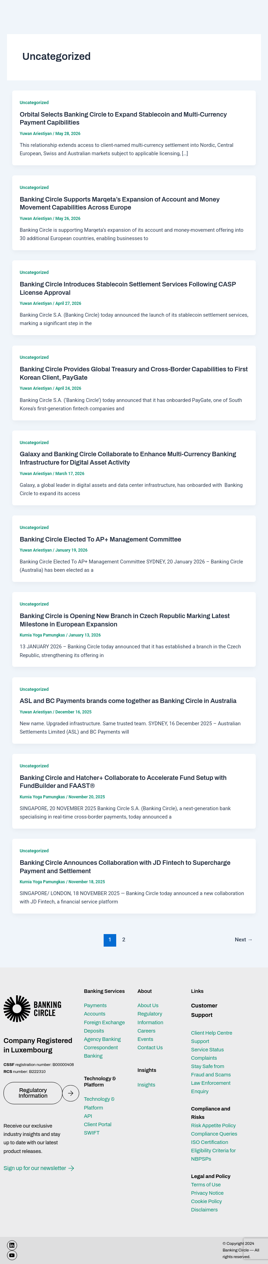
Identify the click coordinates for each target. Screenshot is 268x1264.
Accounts (94, 1014)
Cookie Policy (206, 1201)
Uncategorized (34, 102)
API (88, 1116)
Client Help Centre (211, 1033)
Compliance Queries (214, 1134)
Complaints (204, 1058)
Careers (146, 1031)
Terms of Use (206, 1184)
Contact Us (150, 1047)
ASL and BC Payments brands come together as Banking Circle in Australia (128, 700)
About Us (147, 1005)
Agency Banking (102, 1039)
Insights (146, 1085)
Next (244, 940)
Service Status (207, 1049)
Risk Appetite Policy (213, 1125)
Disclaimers (204, 1209)
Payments (95, 1005)
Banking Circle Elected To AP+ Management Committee (100, 539)
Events (145, 1039)
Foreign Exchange (104, 1022)
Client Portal (97, 1124)
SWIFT (91, 1133)
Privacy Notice (207, 1193)
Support (200, 1041)
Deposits (94, 1031)
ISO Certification (209, 1142)
